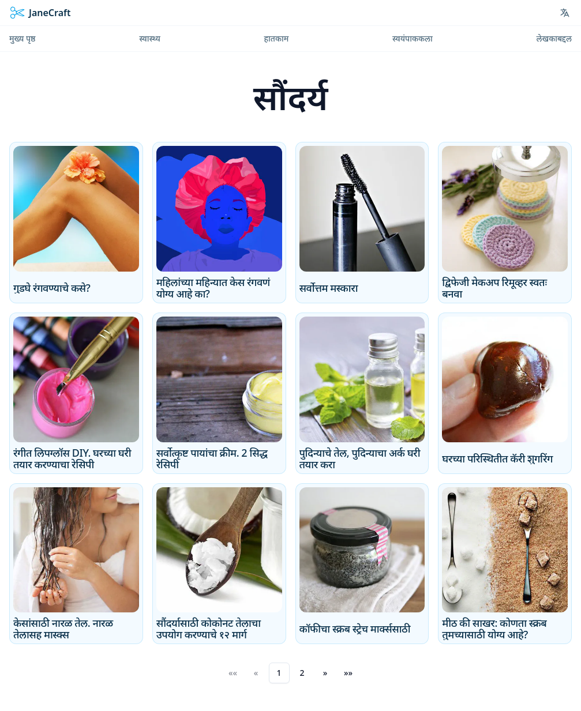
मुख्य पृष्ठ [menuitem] (22, 38)
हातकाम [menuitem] (276, 38)
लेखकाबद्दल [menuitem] (554, 38)
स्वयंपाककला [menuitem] (412, 38)
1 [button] (278, 672)
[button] (325, 673)
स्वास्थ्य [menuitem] (149, 38)
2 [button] (301, 672)
